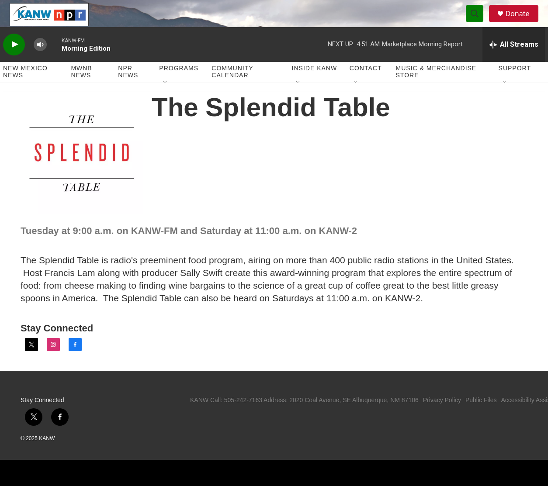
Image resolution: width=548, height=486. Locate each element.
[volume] (40, 63)
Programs (178, 87)
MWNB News (81, 91)
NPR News (128, 91)
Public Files (481, 418)
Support (515, 87)
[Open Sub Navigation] (165, 101)
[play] (14, 64)
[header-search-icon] (478, 23)
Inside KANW (314, 87)
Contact (366, 87)
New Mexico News (25, 91)
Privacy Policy (442, 418)
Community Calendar (232, 91)
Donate (522, 23)
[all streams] (513, 63)
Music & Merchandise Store (436, 91)
